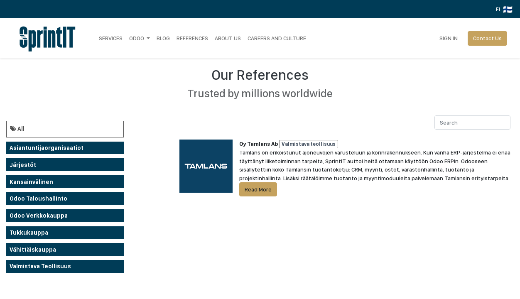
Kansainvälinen (31, 182)
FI (504, 9)
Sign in (448, 38)
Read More (258, 189)
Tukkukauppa (29, 232)
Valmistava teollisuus (40, 266)
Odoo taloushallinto (38, 198)
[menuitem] (111, 38)
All (17, 128)
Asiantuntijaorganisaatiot (46, 148)
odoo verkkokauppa (39, 215)
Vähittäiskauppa (33, 249)
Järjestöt (23, 165)
